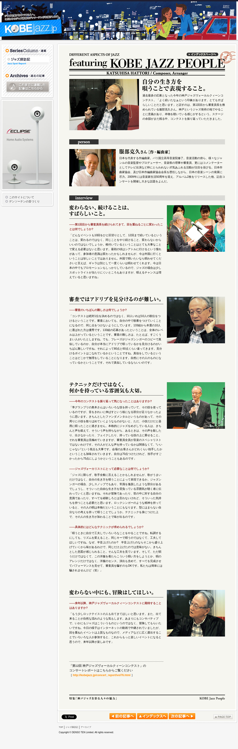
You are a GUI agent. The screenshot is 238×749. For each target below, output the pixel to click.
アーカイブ (86, 727)
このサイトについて (21, 197)
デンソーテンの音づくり (24, 201)
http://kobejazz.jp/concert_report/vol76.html (101, 675)
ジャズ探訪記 (28, 61)
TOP (61, 727)
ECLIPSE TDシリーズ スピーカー (27, 145)
